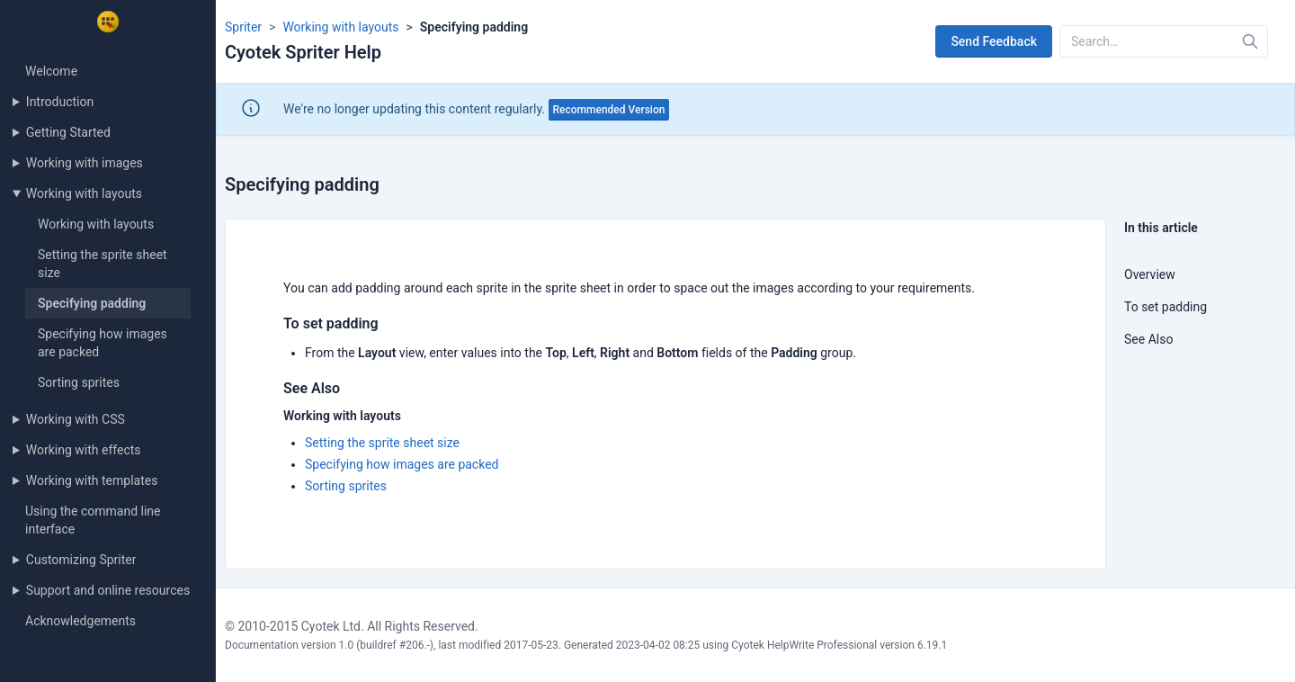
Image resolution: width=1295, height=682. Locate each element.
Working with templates (92, 480)
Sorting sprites (79, 382)
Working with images (84, 163)
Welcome (51, 71)
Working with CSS (75, 419)
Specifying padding (92, 303)
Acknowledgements (80, 621)
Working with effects (83, 450)
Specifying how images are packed (401, 464)
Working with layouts (84, 193)
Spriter (243, 27)
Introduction (60, 101)
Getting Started (68, 132)
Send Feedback (994, 41)
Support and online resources (108, 590)
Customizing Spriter (81, 559)
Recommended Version (609, 109)
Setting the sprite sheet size (382, 442)
